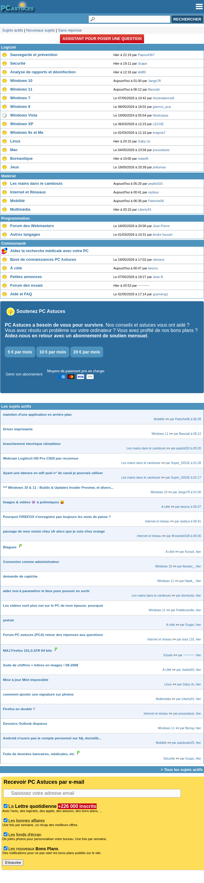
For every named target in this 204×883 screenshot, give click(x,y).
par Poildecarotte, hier (186, 610)
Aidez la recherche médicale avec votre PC (49, 251)
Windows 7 (20, 98)
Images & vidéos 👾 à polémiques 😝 (33, 502)
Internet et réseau (157, 521)
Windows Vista (23, 115)
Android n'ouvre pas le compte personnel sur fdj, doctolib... (52, 738)
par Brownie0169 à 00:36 (183, 536)
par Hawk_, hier (190, 581)
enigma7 (159, 132)
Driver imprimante (18, 429)
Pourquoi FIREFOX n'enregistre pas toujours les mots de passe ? (57, 517)
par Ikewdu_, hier (189, 566)
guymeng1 (160, 294)
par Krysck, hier (190, 551)
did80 (142, 72)
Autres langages (25, 234)
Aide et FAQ (21, 294)
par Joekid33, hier (189, 669)
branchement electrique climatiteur (32, 444)
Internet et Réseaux (28, 192)
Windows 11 (21, 89)
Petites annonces (26, 276)
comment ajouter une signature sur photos (38, 694)
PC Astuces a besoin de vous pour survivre (54, 325)
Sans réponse (70, 30)
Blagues (9, 547)
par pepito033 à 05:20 (186, 448)
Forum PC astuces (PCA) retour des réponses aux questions (53, 635)
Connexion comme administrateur (31, 562)
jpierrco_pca (162, 106)
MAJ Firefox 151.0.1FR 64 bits (27, 650)
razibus (153, 192)
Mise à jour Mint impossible (25, 680)
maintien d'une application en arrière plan (37, 414)
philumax (159, 167)
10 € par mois (52, 352)
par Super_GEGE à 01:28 (183, 463)
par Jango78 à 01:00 (187, 492)
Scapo (142, 63)
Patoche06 (156, 201)
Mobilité (17, 200)
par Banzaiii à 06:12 (187, 433)
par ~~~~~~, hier (189, 655)
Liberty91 (144, 209)
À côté (16, 268)
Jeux (14, 167)
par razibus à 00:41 (187, 521)
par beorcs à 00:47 (188, 506)
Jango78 (154, 81)
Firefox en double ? (19, 709)
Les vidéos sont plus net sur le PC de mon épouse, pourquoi (53, 605)
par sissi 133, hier (189, 639)
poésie (8, 620)
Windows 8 (20, 106)
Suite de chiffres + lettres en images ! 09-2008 (40, 665)
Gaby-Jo (144, 141)
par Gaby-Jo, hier (189, 684)
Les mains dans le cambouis (36, 183)
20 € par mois (86, 352)
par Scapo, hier (190, 624)
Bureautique (21, 158)
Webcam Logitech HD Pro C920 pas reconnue (40, 458)
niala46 (143, 158)
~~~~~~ (143, 285)
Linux (15, 141)
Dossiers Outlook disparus (25, 723)
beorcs (153, 268)
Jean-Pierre (161, 226)
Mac (14, 150)
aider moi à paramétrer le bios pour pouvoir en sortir (46, 591)
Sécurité (17, 63)
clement (158, 259)
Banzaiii (154, 89)
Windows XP (21, 124)
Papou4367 (146, 55)
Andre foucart (162, 234)
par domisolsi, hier (188, 595)
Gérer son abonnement (24, 374)
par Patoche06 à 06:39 (185, 419)
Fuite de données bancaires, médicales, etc (39, 754)
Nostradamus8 (163, 98)
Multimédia (20, 209)
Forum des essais (26, 285)
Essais (168, 655)
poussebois (161, 150)
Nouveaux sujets (40, 30)
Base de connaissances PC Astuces (43, 259)
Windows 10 (21, 80)
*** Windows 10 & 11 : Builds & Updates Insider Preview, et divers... (58, 487)
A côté (165, 506)
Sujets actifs (12, 30)
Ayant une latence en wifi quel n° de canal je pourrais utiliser (53, 473)
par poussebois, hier (187, 713)
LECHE (158, 124)
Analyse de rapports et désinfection (43, 72)
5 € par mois (20, 352)
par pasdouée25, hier (186, 742)
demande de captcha (20, 576)
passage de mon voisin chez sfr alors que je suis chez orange (54, 531)
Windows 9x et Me (26, 132)
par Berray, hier (190, 728)
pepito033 (155, 183)
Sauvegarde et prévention (33, 54)
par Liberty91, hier (188, 699)
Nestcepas (160, 115)
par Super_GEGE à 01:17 (183, 477)
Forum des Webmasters (32, 226)
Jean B (158, 277)
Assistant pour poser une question (102, 38)
